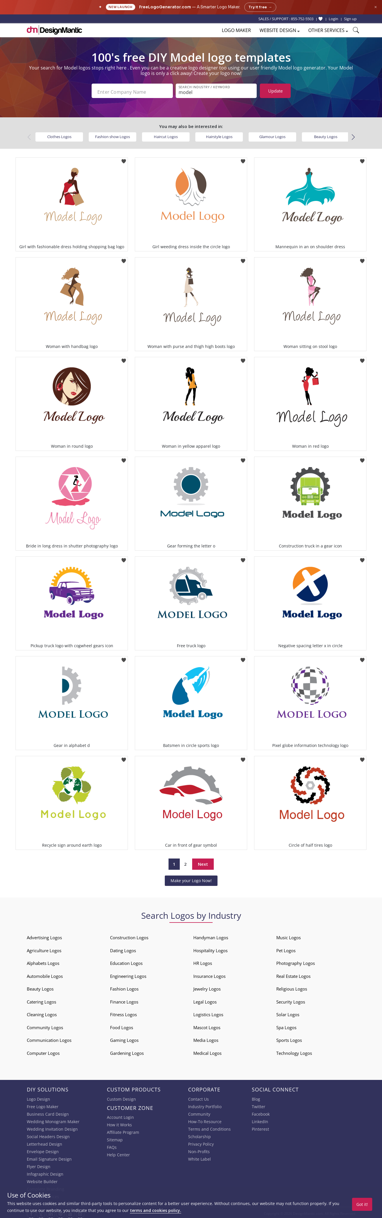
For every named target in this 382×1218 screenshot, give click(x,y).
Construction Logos (129, 935)
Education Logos (126, 961)
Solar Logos (287, 1012)
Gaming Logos (124, 1038)
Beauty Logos (325, 134)
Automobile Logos (45, 974)
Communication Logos (49, 1038)
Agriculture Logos (44, 948)
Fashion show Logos (112, 134)
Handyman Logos (210, 935)
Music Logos (288, 935)
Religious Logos (291, 987)
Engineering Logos (128, 974)
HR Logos (202, 961)
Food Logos (121, 1025)
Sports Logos (289, 1038)
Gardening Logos (127, 1051)
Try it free (260, 7)
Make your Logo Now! (191, 878)
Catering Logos (41, 1000)
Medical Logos (207, 1051)
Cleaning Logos (42, 1012)
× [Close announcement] (375, 7)
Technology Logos (294, 1051)
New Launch (121, 7)
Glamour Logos (272, 134)
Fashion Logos (124, 987)
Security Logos (290, 1000)
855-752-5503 (302, 18)
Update (275, 91)
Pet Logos (286, 948)
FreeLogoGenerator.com (165, 7)
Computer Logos (43, 1051)
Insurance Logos (209, 974)
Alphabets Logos (43, 961)
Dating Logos (123, 948)
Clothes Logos (59, 134)
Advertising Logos (44, 935)
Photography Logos (295, 961)
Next (203, 862)
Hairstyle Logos (219, 134)
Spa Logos (286, 1025)
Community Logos (45, 1025)
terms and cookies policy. (155, 1210)
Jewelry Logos (207, 987)
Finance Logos (124, 1000)
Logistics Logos (208, 1012)
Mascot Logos (206, 1025)
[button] (353, 135)
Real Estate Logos (293, 974)
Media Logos (205, 1038)
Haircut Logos (166, 134)
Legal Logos (205, 1000)
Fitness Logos (123, 1012)
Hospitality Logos (210, 948)
